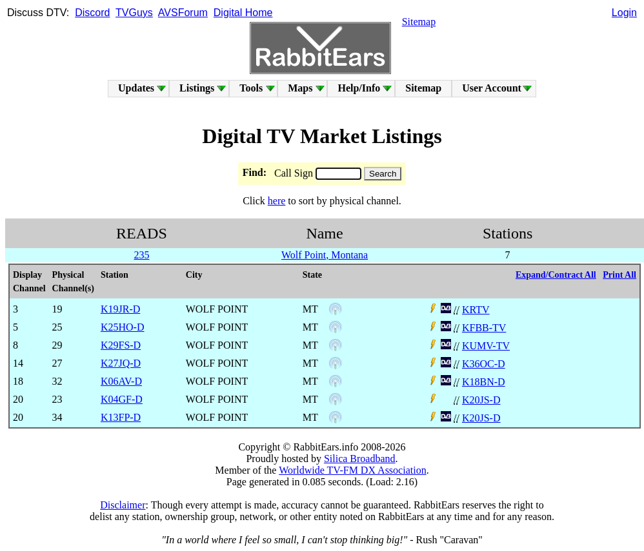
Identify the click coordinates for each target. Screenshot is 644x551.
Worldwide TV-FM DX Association (353, 470)
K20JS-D (481, 399)
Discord (92, 12)
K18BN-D (483, 381)
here (277, 200)
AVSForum (183, 12)
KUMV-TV (486, 345)
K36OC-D (483, 363)
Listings (196, 87)
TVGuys (134, 12)
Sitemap (419, 21)
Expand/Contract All (556, 275)
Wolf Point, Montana (324, 254)
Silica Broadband (360, 458)
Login (624, 12)
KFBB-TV (484, 327)
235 (141, 254)
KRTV (476, 309)
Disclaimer (122, 504)
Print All (619, 275)
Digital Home (243, 12)
